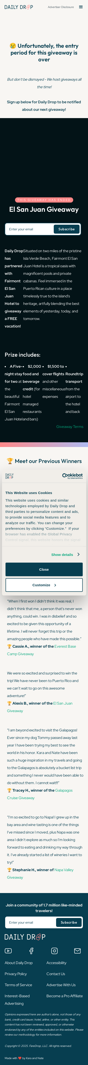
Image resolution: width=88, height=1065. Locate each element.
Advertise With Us (61, 984)
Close (44, 569)
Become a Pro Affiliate (64, 995)
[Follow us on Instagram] (54, 950)
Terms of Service (18, 984)
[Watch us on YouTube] (8, 950)
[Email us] (77, 950)
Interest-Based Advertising (17, 999)
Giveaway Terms (69, 426)
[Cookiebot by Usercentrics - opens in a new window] (63, 476)
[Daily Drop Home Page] (19, 7)
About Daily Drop (19, 962)
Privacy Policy (16, 973)
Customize (44, 585)
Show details (62, 554)
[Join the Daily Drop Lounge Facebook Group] (31, 950)
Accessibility (56, 962)
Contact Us (55, 973)
